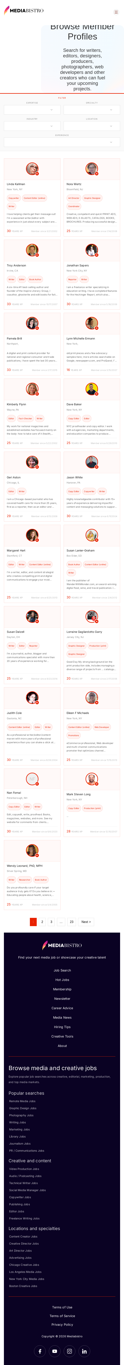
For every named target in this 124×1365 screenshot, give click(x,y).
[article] (32, 197)
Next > (86, 922)
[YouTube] (55, 1351)
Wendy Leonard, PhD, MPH (24, 865)
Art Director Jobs (20, 1250)
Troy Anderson (16, 265)
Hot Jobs (62, 980)
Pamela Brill (14, 338)
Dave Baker (74, 404)
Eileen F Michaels (78, 713)
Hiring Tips (62, 1027)
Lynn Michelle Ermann (81, 338)
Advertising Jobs (20, 1257)
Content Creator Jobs (23, 1236)
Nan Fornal (14, 792)
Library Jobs (17, 1136)
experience (62, 135)
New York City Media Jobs (26, 1279)
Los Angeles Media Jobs (25, 1271)
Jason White (75, 477)
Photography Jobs (21, 1115)
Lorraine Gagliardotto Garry (84, 631)
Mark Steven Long (79, 794)
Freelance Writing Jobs (24, 1218)
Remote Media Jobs (22, 1101)
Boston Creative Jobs (23, 1286)
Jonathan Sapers (78, 265)
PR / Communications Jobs (26, 1150)
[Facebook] (40, 1351)
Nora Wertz (74, 184)
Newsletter (62, 999)
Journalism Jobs (19, 1143)
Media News (62, 1017)
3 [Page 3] (51, 922)
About (62, 1046)
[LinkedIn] (84, 1351)
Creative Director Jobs (24, 1243)
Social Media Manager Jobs (27, 1190)
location (92, 119)
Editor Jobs (16, 1211)
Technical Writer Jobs (23, 1183)
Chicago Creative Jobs (24, 1264)
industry (32, 119)
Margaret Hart (16, 550)
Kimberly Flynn (16, 404)
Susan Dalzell (15, 631)
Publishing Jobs (19, 1204)
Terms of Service (62, 1316)
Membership (62, 989)
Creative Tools (62, 1036)
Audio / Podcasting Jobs (25, 1176)
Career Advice (62, 1008)
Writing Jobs (17, 1122)
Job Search (62, 970)
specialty (92, 103)
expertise (32, 103)
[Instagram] (69, 1351)
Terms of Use (62, 1307)
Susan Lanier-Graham (81, 550)
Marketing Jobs (19, 1129)
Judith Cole (14, 713)
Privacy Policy (62, 1324)
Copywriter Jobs (20, 1197)
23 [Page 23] (71, 922)
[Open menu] (116, 12)
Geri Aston (14, 477)
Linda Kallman (16, 184)
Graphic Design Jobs (22, 1108)
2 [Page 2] (42, 922)
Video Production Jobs (24, 1169)
